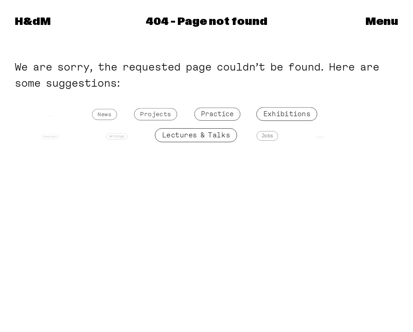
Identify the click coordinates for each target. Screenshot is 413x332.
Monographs (51, 136)
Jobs (267, 136)
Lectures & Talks (196, 135)
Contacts (320, 136)
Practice (217, 114)
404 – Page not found (206, 22)
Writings (116, 137)
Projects (156, 115)
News (104, 115)
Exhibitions (287, 114)
